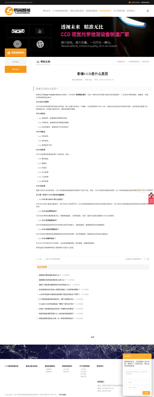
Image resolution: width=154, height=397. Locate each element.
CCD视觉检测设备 (60, 11)
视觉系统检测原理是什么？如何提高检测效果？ (56, 314)
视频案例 (49, 371)
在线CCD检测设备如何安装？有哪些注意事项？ (57, 309)
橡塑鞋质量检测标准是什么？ (50, 275)
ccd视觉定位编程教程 (137, 259)
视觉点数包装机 (77, 11)
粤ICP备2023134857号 (48, 395)
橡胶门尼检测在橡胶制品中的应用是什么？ (55, 285)
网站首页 (46, 11)
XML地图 (62, 395)
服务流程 (83, 376)
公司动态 (66, 369)
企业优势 (83, 371)
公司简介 (83, 369)
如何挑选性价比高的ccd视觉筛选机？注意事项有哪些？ (59, 289)
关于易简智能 (119, 11)
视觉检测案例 (91, 11)
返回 (92, 337)
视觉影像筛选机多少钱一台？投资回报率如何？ (56, 318)
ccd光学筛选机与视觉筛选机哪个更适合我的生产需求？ (59, 294)
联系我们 (131, 11)
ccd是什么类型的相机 (48, 259)
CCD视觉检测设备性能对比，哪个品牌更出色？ (57, 299)
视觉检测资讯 (105, 11)
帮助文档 (145, 62)
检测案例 (49, 369)
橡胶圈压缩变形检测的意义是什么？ (52, 280)
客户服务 (83, 374)
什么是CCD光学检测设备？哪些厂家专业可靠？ (57, 304)
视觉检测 (121, 62)
